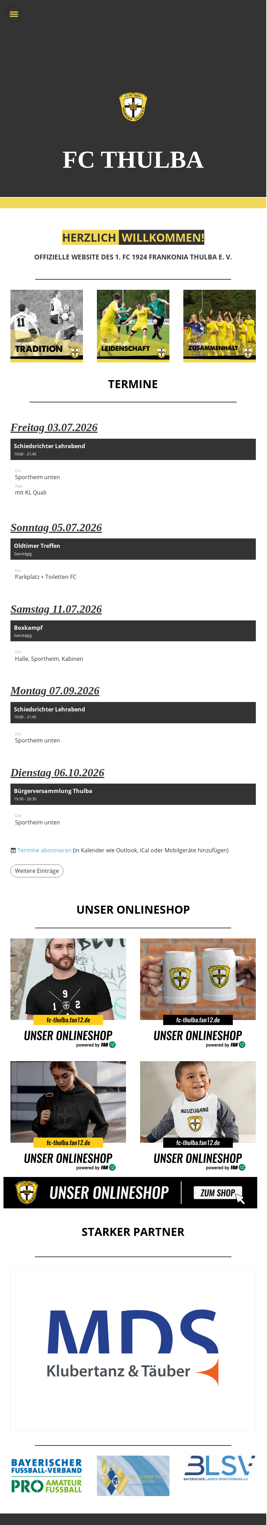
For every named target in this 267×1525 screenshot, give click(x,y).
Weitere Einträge (37, 871)
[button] (133, 472)
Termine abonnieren (44, 850)
